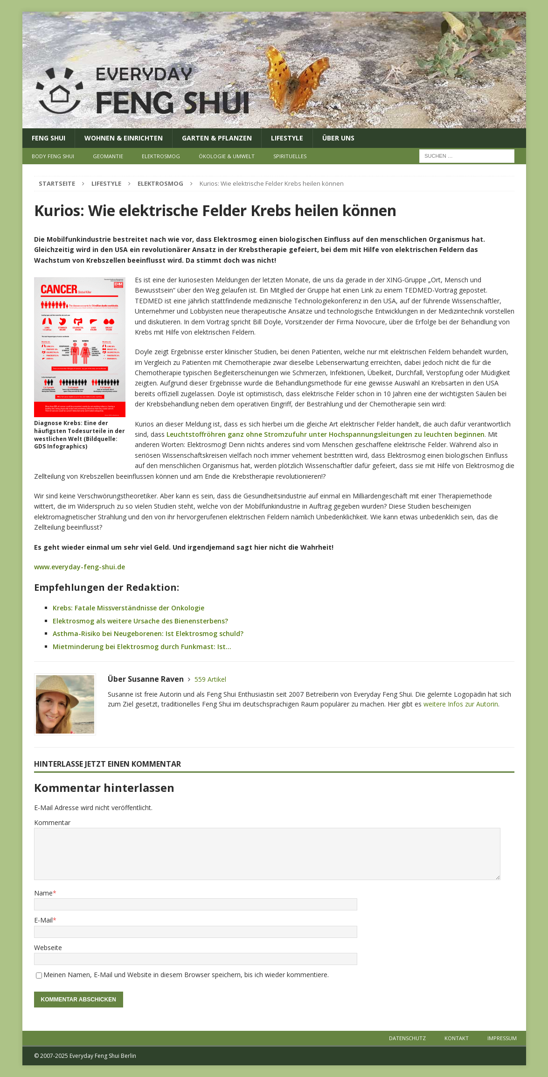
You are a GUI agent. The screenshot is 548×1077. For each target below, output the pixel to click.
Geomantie (108, 156)
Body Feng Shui (53, 156)
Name (43, 892)
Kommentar (52, 822)
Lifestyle (287, 137)
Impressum (502, 1038)
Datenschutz (407, 1038)
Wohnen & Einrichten (123, 137)
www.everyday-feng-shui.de (79, 566)
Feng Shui (48, 137)
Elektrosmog (161, 156)
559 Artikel (210, 679)
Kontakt (456, 1038)
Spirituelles (289, 156)
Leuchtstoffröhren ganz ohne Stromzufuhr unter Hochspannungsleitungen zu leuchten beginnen (325, 434)
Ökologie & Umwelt (227, 156)
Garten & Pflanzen (217, 137)
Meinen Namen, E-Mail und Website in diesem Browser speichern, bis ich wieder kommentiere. (186, 974)
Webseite (48, 947)
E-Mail (43, 920)
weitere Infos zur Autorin (460, 703)
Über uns (338, 137)
